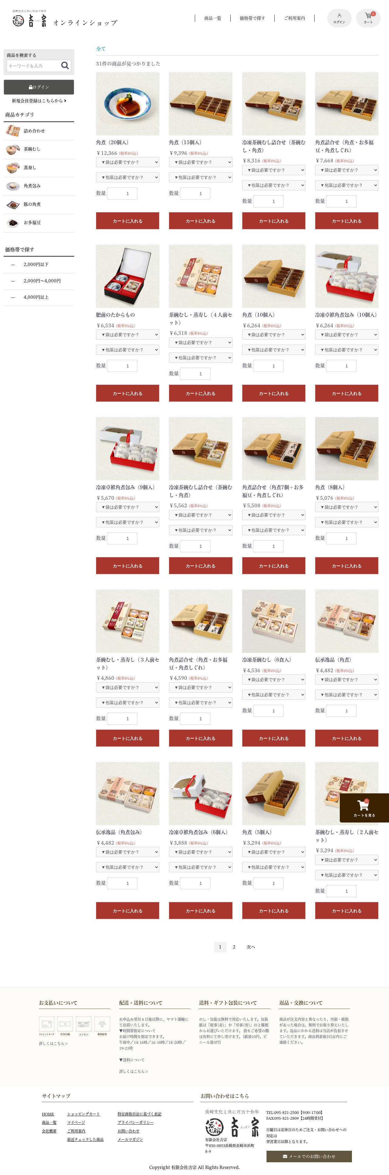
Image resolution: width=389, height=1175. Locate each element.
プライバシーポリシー (136, 1122)
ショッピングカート (83, 1114)
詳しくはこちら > (53, 1043)
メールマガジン (130, 1139)
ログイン (39, 87)
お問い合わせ (128, 1131)
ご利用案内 (76, 1131)
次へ (251, 947)
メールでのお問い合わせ (309, 1156)
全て (101, 49)
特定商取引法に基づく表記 (139, 1114)
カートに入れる (128, 221)
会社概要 (49, 1131)
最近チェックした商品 (85, 1139)
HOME (48, 1114)
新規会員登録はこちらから (39, 101)
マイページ (76, 1122)
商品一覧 (49, 1122)
